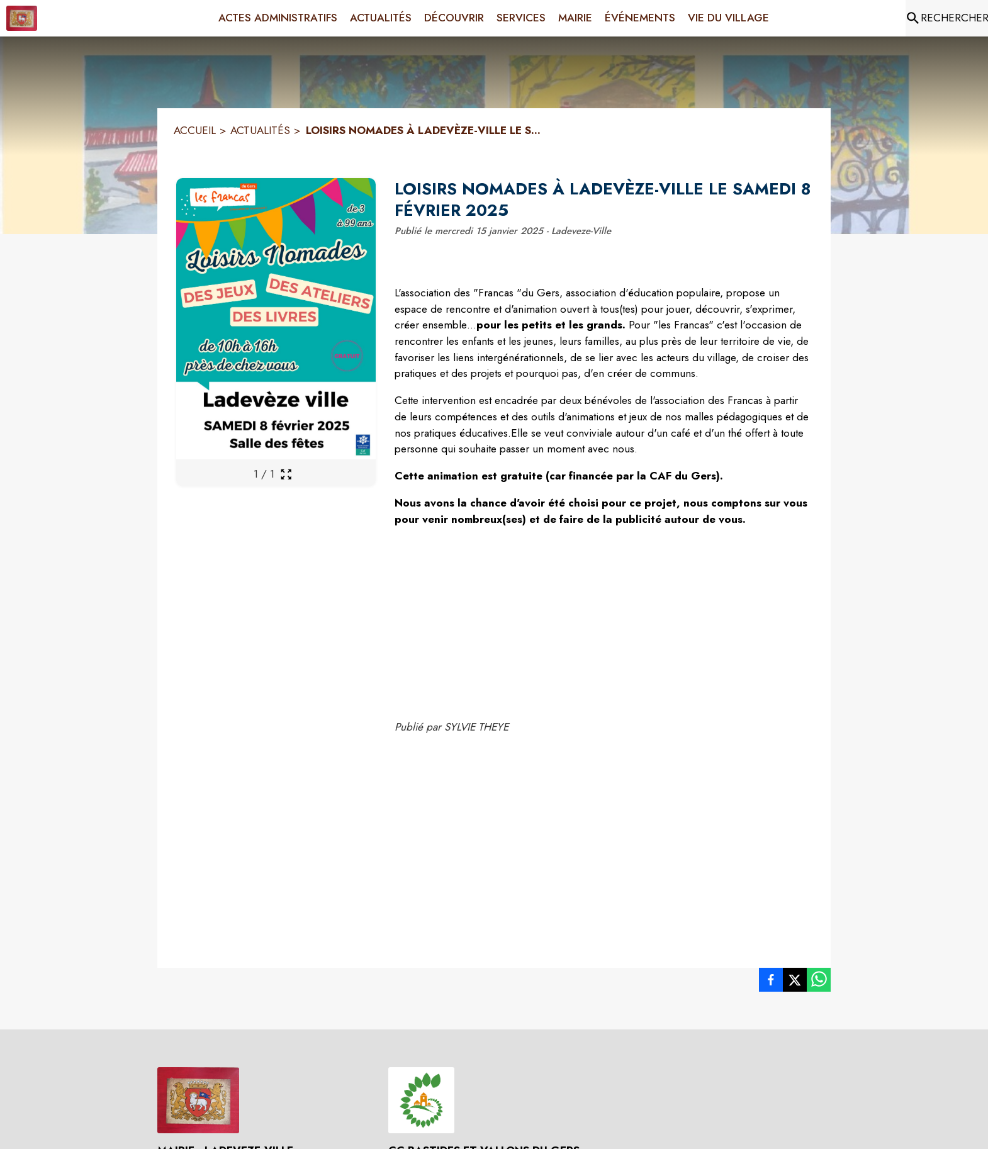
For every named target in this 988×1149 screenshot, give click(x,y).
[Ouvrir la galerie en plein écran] (286, 474)
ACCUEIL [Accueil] (195, 130)
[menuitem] (278, 18)
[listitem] (771, 982)
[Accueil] (21, 18)
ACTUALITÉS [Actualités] (260, 130)
